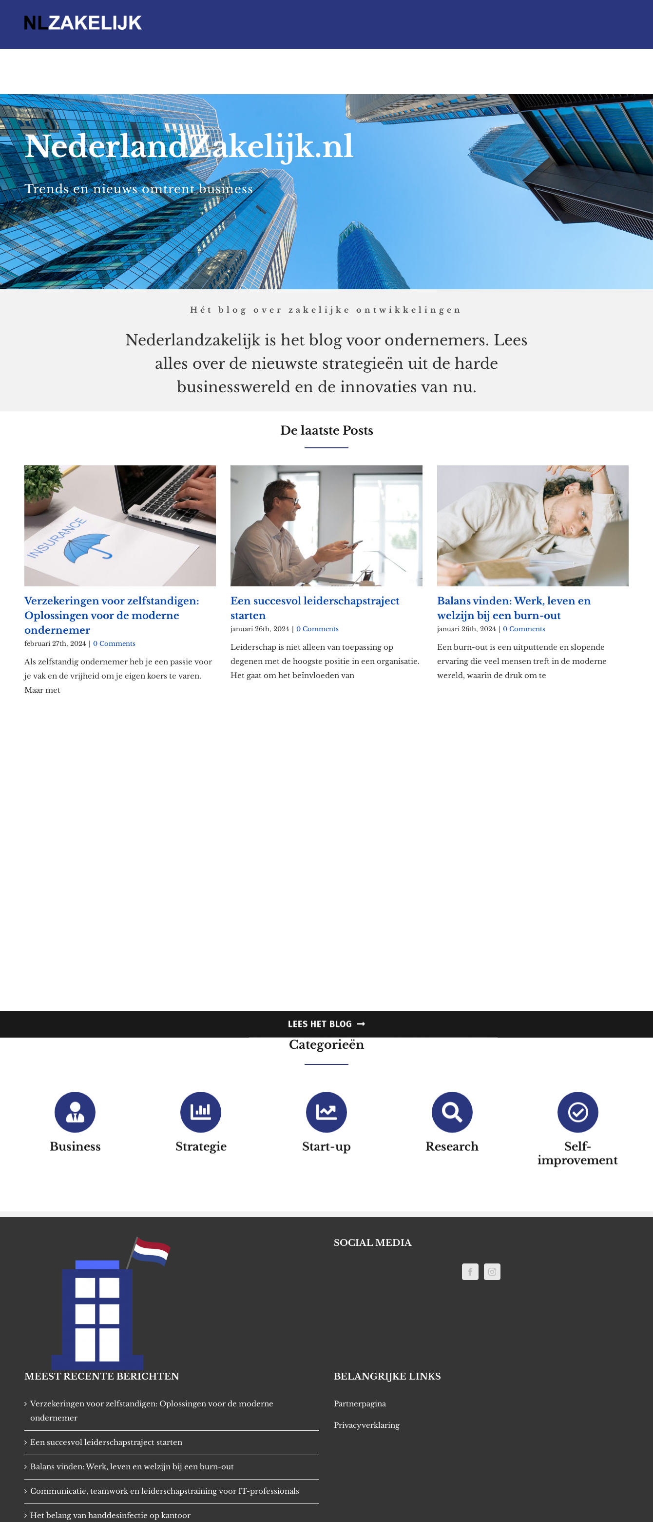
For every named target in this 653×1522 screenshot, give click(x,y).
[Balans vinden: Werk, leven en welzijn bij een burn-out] (533, 520)
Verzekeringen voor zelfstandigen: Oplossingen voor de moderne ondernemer (111, 609)
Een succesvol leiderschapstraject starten (106, 1442)
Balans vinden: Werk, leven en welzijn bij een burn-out (132, 1466)
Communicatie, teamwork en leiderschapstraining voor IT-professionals (164, 1491)
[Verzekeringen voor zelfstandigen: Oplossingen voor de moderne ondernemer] (120, 520)
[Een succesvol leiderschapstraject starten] (326, 520)
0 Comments (114, 638)
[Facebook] (470, 1271)
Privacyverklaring (367, 1425)
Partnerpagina (360, 1403)
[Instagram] (492, 1271)
